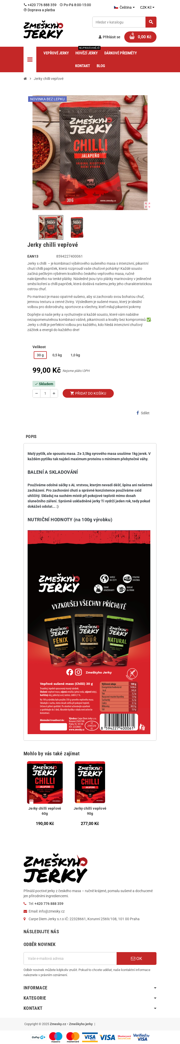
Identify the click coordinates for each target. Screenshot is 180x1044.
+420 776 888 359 (40, 5)
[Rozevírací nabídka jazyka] (124, 7)
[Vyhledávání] (124, 22)
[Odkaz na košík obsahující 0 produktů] (140, 37)
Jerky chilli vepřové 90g (90, 811)
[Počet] (45, 393)
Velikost (39, 347)
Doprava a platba (39, 10)
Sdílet (143, 413)
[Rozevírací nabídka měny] (147, 7)
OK (136, 958)
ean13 (32, 256)
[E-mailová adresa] (70, 958)
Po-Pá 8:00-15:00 (75, 5)
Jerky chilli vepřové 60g (44, 811)
